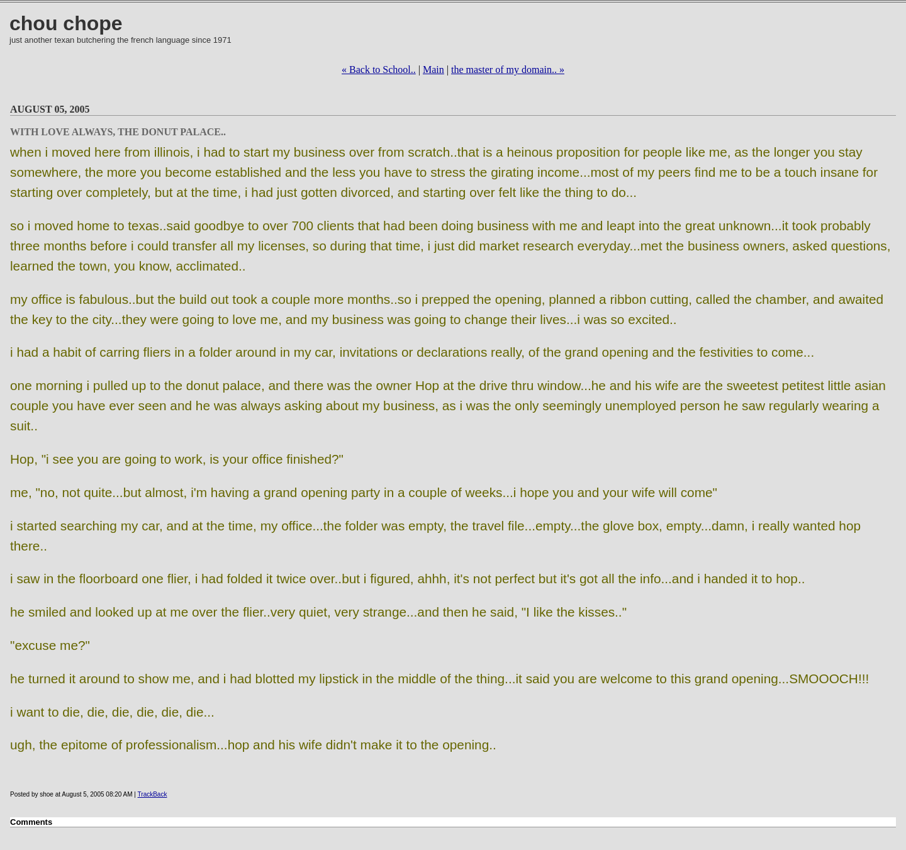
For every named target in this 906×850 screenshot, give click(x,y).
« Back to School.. (379, 69)
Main (433, 69)
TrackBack (152, 794)
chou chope (66, 23)
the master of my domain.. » (507, 69)
